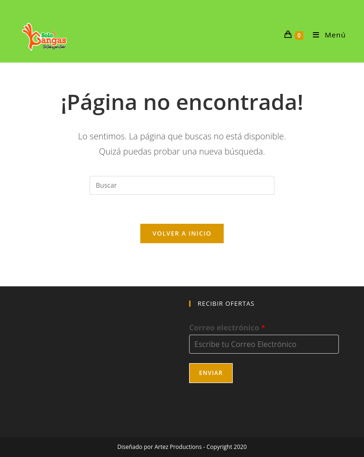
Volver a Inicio (182, 233)
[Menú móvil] (326, 34)
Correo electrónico (227, 328)
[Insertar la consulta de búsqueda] (182, 185)
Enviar (211, 373)
